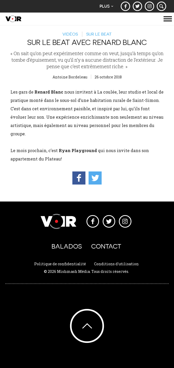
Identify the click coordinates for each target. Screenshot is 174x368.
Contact (106, 246)
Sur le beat (99, 34)
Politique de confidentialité (60, 263)
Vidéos (70, 34)
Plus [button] (106, 6)
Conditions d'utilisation (116, 263)
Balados (66, 246)
